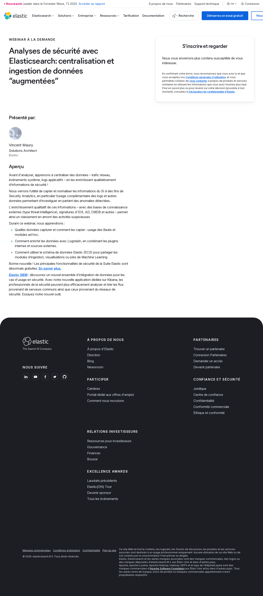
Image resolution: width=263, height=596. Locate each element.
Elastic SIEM (18, 275)
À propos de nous (161, 3)
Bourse (92, 459)
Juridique (199, 389)
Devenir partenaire (206, 367)
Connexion (250, 3)
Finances (93, 453)
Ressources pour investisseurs (109, 441)
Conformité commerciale (211, 407)
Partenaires (183, 3)
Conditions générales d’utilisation (206, 77)
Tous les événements (102, 499)
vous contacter (198, 80)
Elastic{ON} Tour (99, 487)
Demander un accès (208, 361)
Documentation (153, 16)
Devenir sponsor (99, 493)
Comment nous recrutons (105, 401)
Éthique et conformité (209, 413)
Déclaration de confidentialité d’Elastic (212, 91)
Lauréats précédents (102, 481)
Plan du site (109, 550)
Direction (93, 355)
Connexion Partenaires (210, 355)
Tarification (131, 16)
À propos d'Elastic (100, 349)
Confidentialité (203, 401)
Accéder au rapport (92, 3)
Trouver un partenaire (209, 349)
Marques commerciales (37, 550)
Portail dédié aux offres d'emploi (110, 395)
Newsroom (95, 367)
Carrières (93, 389)
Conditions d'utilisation (66, 550)
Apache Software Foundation (167, 568)
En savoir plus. (50, 268)
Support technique (206, 3)
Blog (90, 361)
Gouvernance (97, 447)
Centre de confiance (208, 395)
